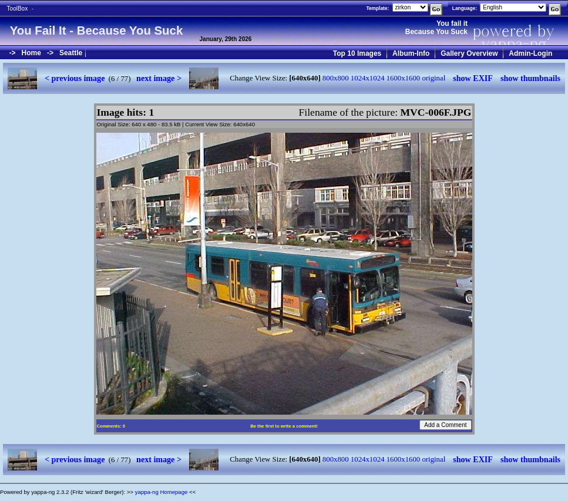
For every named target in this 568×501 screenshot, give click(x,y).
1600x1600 (403, 78)
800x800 (335, 78)
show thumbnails (530, 78)
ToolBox (17, 8)
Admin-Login (530, 53)
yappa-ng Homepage (161, 492)
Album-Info (410, 53)
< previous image (75, 78)
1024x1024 (368, 78)
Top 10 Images (357, 53)
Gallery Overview (469, 53)
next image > (159, 78)
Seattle (70, 53)
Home (31, 53)
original (433, 78)
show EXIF (473, 78)
